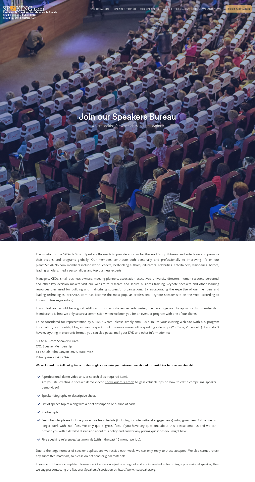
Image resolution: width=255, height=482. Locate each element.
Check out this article (119, 382)
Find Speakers (100, 9)
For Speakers (149, 9)
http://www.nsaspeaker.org (137, 469)
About (168, 9)
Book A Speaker (239, 9)
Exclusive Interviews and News (199, 9)
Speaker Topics (125, 9)
